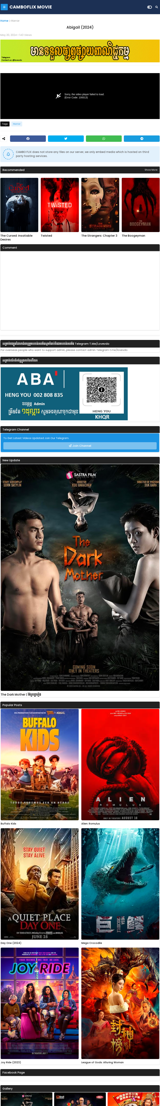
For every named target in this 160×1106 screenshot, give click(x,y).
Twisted (46, 236)
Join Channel (81, 446)
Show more (151, 169)
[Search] (157, 7)
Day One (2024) (11, 943)
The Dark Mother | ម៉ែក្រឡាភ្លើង (21, 695)
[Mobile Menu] (4, 7)
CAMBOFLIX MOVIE (31, 7)
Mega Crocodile (91, 943)
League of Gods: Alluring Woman (102, 1062)
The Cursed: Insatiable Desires (16, 238)
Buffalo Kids (8, 823)
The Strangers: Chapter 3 (99, 236)
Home (4, 20)
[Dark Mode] (149, 7)
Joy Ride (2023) (11, 1062)
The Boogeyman (133, 236)
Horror (15, 20)
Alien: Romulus (90, 823)
